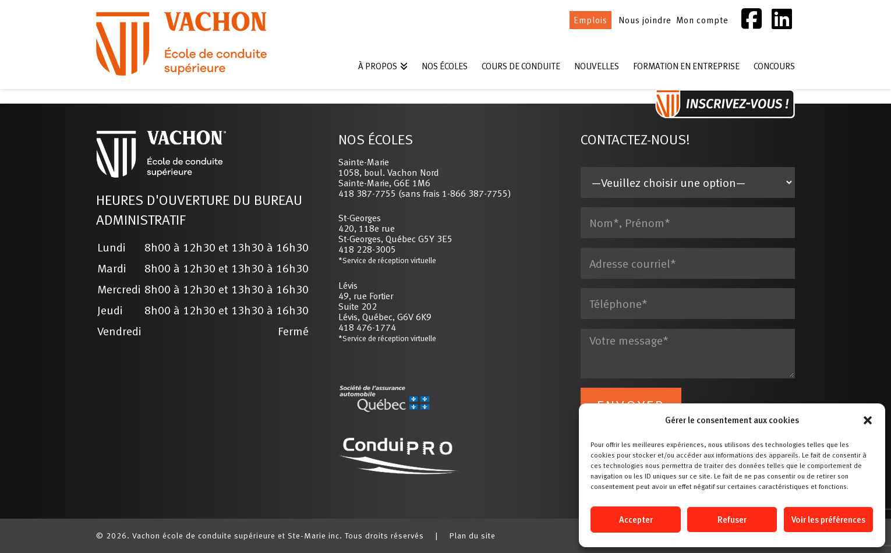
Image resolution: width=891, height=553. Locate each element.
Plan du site (473, 535)
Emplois (590, 20)
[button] (868, 420)
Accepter (636, 519)
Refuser (732, 519)
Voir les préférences (828, 519)
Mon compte (702, 20)
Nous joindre (644, 20)
